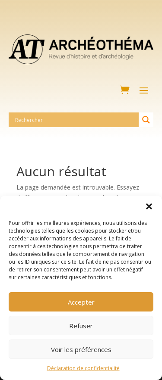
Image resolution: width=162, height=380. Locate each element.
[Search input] (76, 119)
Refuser (81, 325)
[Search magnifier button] (146, 119)
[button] (149, 206)
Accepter (81, 302)
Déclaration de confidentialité (83, 368)
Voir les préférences (81, 349)
